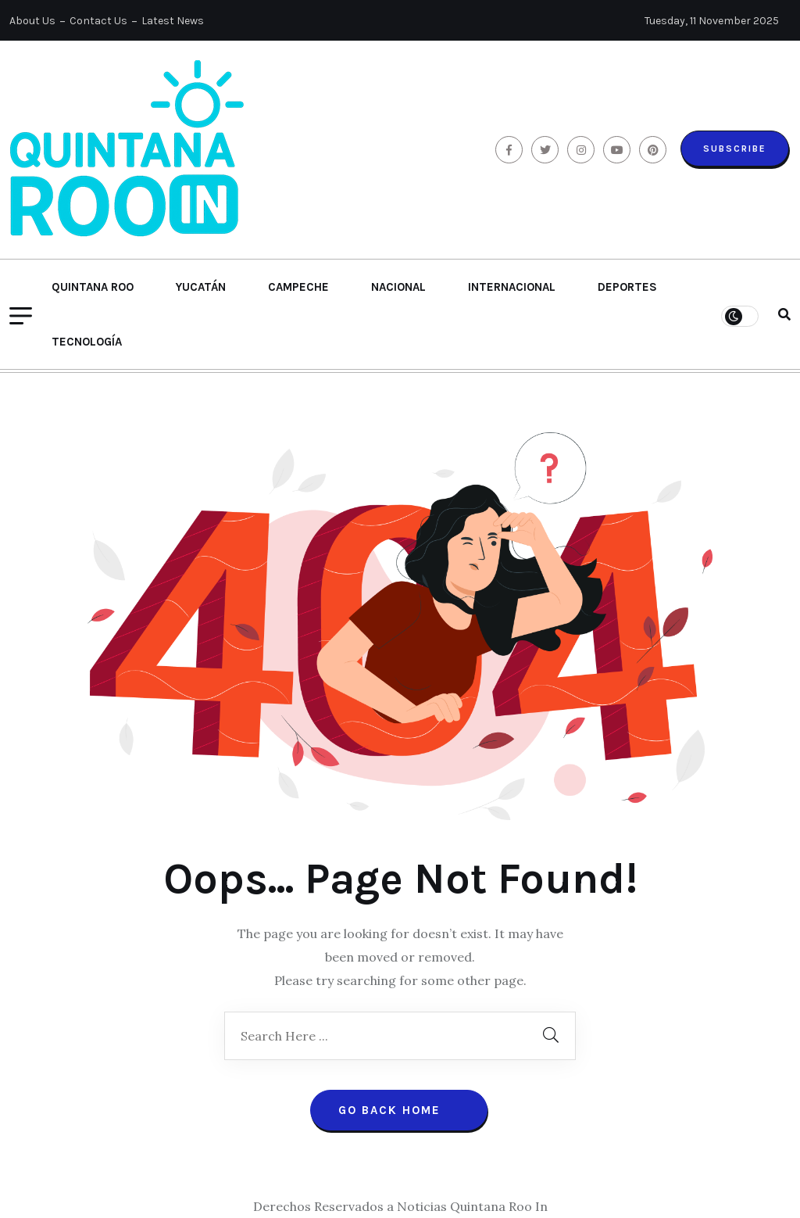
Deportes (627, 287)
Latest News (172, 20)
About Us (32, 20)
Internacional (511, 287)
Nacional (398, 287)
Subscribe (734, 148)
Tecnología (87, 342)
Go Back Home (398, 1110)
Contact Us (98, 20)
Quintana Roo (93, 287)
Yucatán (201, 287)
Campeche (298, 287)
